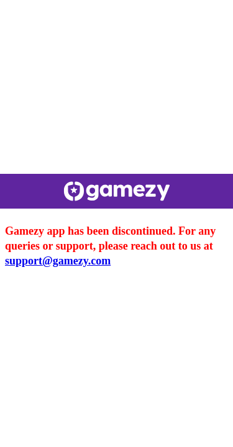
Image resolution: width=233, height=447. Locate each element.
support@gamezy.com (58, 261)
